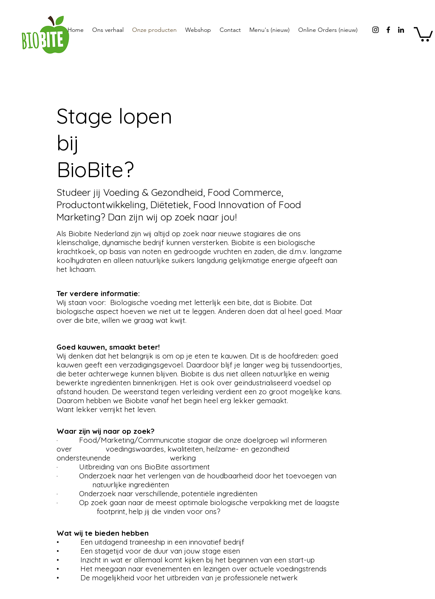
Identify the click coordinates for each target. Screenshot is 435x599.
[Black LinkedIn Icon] (401, 29)
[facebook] (388, 29)
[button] (423, 33)
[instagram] (375, 29)
